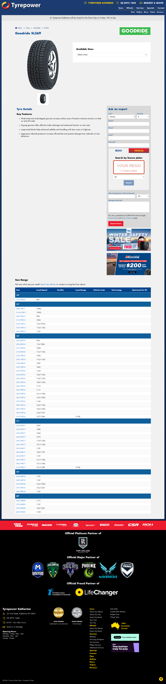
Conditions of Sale (28, 680)
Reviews (160, 12)
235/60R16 (21, 363)
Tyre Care (93, 620)
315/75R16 (21, 416)
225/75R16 (21, 359)
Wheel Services (95, 645)
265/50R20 (21, 500)
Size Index (114, 609)
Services (140, 8)
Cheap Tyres (114, 617)
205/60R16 (21, 340)
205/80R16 (21, 344)
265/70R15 (21, 331)
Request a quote (151, 3)
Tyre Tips (93, 623)
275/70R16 (21, 401)
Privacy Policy (113, 218)
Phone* (111, 128)
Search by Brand (96, 617)
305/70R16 (21, 413)
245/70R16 (21, 378)
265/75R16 (21, 397)
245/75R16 (21, 382)
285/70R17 (21, 463)
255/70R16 (21, 390)
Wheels (130, 8)
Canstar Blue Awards (117, 612)
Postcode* (112, 142)
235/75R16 (21, 371)
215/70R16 (21, 348)
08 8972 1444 (128, 3)
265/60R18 (21, 476)
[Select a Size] (111, 55)
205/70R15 (21, 316)
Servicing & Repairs (97, 639)
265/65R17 (21, 452)
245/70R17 (21, 441)
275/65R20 (21, 508)
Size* (110, 114)
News (146, 12)
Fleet (133, 12)
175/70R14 (21, 300)
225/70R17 (21, 429)
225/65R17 (21, 425)
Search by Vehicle (96, 612)
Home (18, 28)
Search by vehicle (47, 284)
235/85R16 (21, 375)
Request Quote (115, 223)
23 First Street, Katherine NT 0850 (21, 613)
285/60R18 (21, 491)
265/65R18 (21, 480)
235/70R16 (21, 367)
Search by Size (95, 614)
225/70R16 (21, 356)
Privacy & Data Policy (15, 680)
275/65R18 (21, 484)
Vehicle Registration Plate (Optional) (121, 193)
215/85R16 (21, 352)
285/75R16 (21, 405)
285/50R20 (21, 512)
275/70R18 (21, 488)
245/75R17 (21, 444)
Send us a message (14, 627)
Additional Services (97, 648)
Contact (161, 8)
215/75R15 (21, 320)
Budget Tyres (114, 614)
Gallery (139, 12)
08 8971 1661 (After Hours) (16, 623)
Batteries (93, 637)
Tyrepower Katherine (98, 3)
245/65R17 (21, 437)
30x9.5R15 (20, 309)
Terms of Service (127, 218)
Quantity (140, 114)
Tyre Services (94, 642)
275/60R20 (21, 504)
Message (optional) (115, 200)
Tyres (121, 8)
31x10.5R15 (21, 312)
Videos (152, 12)
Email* (110, 135)
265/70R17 (21, 460)
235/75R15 (21, 324)
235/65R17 (21, 433)
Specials (150, 8)
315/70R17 (21, 467)
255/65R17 (21, 448)
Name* (111, 121)
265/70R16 (21, 394)
